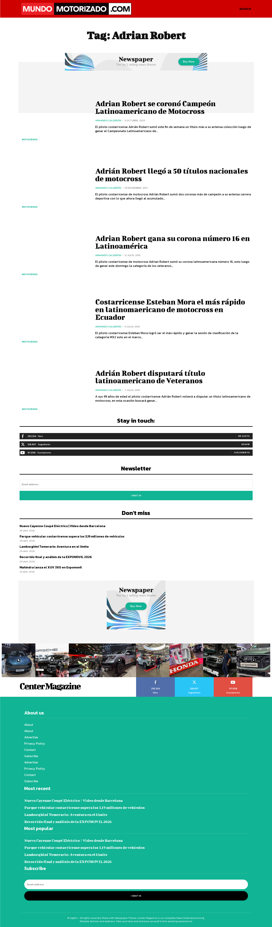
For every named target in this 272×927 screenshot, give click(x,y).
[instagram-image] (18, 660)
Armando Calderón (108, 120)
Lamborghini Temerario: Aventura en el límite (54, 546)
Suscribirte (242, 452)
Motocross (30, 139)
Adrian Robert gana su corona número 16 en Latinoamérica (173, 242)
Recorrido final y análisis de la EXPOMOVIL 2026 (56, 557)
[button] (245, 9)
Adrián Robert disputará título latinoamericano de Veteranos (150, 377)
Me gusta (244, 436)
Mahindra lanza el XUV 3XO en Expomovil (51, 567)
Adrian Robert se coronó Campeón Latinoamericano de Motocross (156, 107)
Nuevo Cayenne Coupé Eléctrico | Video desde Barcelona (62, 526)
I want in (136, 495)
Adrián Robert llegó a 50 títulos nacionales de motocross (172, 175)
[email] (136, 484)
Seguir (245, 444)
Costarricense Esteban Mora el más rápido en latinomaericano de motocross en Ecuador (171, 309)
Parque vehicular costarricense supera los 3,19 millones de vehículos (72, 536)
